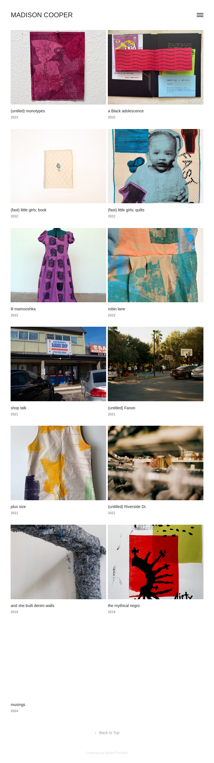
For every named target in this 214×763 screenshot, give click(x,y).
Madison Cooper (42, 15)
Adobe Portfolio (116, 753)
